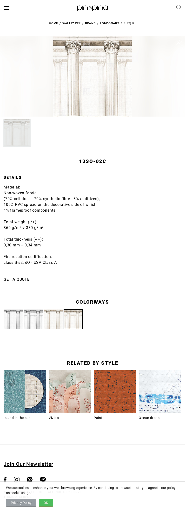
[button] (17, 133)
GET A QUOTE (17, 279)
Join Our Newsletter (28, 464)
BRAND (90, 23)
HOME (53, 23)
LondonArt (109, 23)
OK (46, 503)
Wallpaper (71, 23)
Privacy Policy (21, 503)
